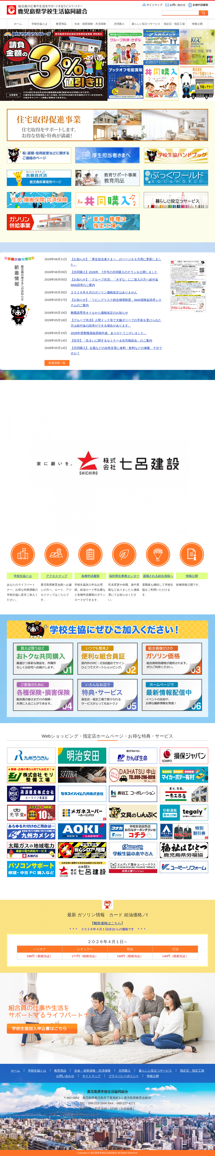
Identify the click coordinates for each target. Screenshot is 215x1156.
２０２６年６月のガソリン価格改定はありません (104, 292)
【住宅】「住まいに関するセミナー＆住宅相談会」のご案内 (111, 340)
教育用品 (61, 23)
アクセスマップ (56, 576)
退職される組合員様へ (158, 576)
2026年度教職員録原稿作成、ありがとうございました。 (109, 333)
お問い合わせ (177, 4)
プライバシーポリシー (124, 1076)
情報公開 (197, 23)
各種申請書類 (200, 4)
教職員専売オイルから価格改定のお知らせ (99, 312)
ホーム (18, 23)
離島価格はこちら (107, 923)
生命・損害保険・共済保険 (90, 23)
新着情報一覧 (57, 362)
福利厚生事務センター (124, 576)
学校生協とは (39, 23)
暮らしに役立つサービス (146, 23)
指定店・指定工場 (174, 23)
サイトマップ (154, 4)
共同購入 (119, 23)
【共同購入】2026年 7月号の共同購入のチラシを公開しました (114, 272)
